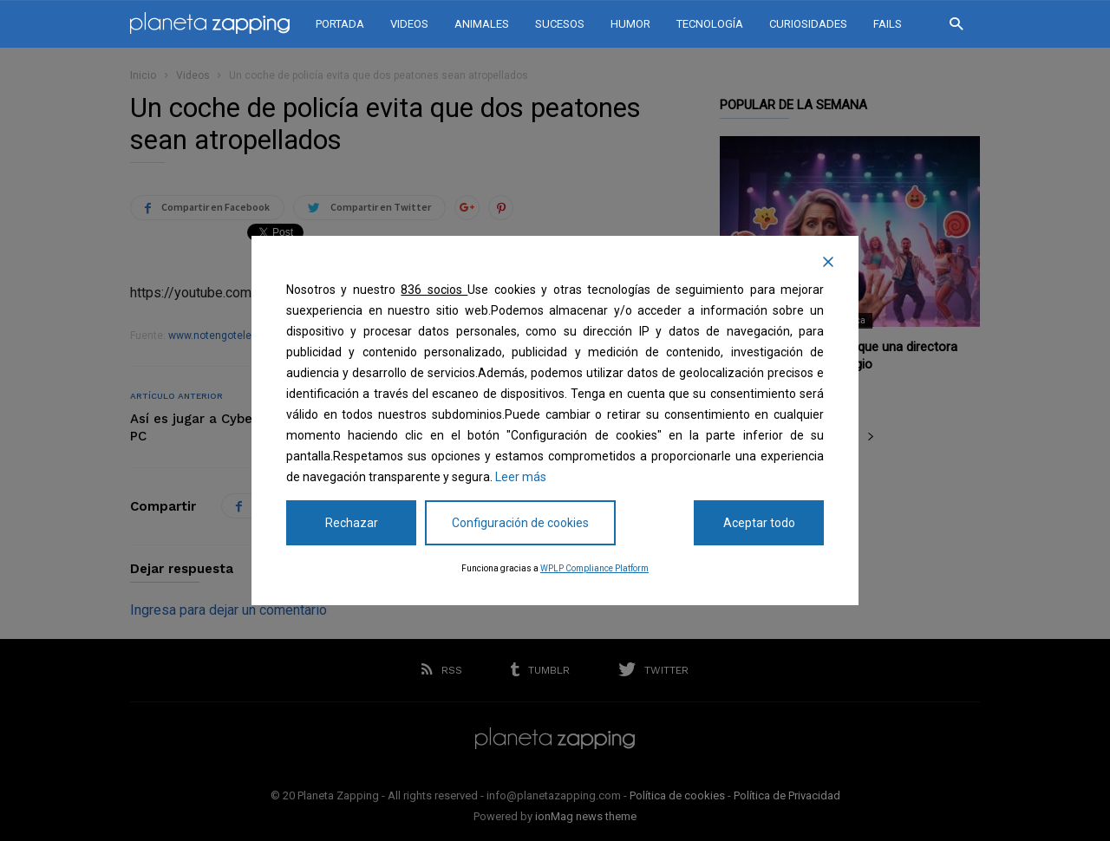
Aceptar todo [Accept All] (759, 523)
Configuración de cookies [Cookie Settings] (520, 523)
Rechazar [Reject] (351, 523)
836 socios (434, 290)
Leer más (520, 477)
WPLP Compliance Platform (594, 568)
